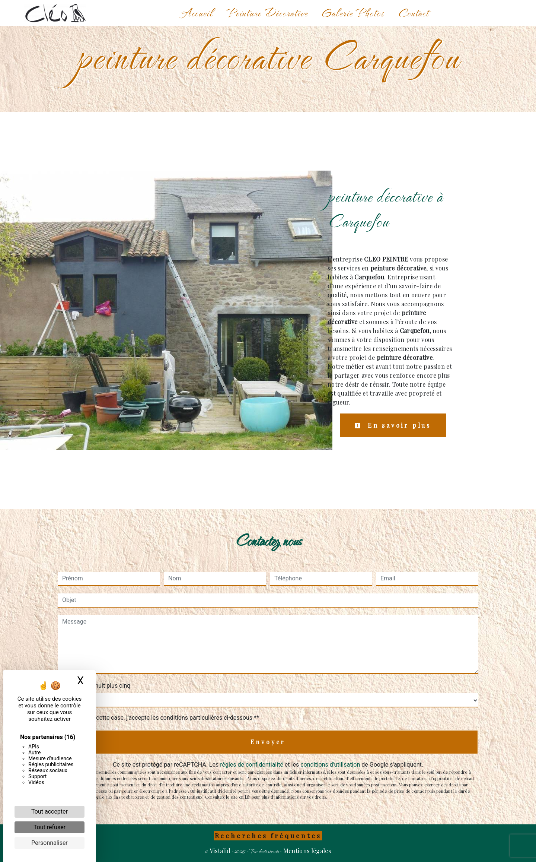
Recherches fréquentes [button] (268, 835)
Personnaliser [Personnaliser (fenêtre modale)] (49, 842)
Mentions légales (306, 851)
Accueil (197, 13)
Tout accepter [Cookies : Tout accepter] (49, 811)
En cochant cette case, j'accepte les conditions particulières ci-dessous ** (162, 717)
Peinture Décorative (267, 13)
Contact (413, 13)
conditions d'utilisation (330, 764)
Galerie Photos (352, 13)
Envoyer (268, 742)
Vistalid (220, 851)
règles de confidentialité (251, 764)
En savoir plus (393, 425)
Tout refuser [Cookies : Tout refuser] (50, 827)
